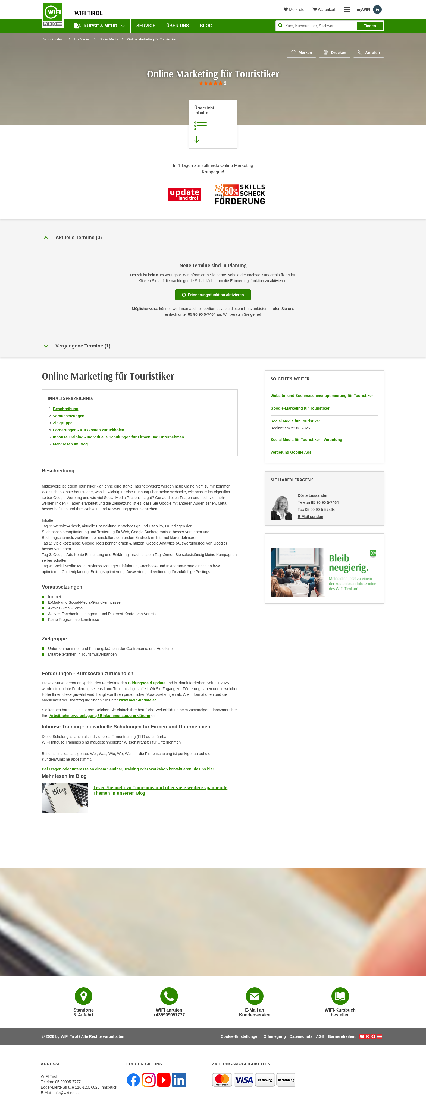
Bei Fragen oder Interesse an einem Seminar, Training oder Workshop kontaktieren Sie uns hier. (128, 769)
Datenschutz (301, 1036)
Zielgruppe (63, 423)
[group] (212, 83)
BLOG (206, 25)
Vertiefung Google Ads (291, 452)
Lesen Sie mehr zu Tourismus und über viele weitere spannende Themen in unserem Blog (160, 790)
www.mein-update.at (137, 700)
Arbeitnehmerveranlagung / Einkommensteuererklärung (99, 715)
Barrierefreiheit (341, 1036)
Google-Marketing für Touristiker (300, 408)
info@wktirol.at (66, 1093)
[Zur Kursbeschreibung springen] (213, 124)
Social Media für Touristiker (295, 421)
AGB (320, 1036)
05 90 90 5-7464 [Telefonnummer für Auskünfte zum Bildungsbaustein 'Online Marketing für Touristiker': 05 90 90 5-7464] (202, 314)
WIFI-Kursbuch (54, 39)
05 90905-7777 (68, 1082)
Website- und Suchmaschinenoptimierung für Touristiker (322, 395)
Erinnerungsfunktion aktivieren (213, 295)
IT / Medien (82, 39)
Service (145, 25)
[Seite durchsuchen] (329, 25)
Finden (370, 26)
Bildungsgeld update (146, 683)
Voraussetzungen (68, 416)
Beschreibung (65, 409)
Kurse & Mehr (96, 25)
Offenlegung (275, 1036)
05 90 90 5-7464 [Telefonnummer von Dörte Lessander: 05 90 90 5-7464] (325, 502)
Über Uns (177, 25)
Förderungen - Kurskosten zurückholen (88, 430)
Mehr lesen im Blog (70, 444)
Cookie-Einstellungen (240, 1036)
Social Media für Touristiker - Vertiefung (306, 439)
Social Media (109, 39)
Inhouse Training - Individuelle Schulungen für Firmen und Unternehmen (118, 437)
